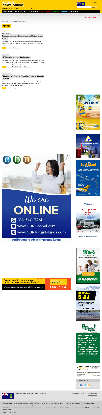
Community (9, 66)
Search (93, 7)
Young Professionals (20, 11)
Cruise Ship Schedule (32, 393)
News (10, 11)
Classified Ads (42, 393)
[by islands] (94, 14)
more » (3, 47)
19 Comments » (27, 66)
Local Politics (33, 11)
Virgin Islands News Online (15, 21)
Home (5, 11)
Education (14, 66)
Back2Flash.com (93, 395)
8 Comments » (16, 47)
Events (24, 393)
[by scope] (87, 14)
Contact (95, 2)
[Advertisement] (38, 108)
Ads (72, 11)
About (77, 11)
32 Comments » (26, 88)
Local (8, 47)
